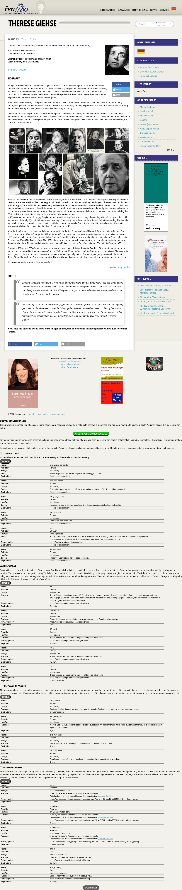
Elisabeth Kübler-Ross (150, 146)
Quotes (22, 70)
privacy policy (42, 414)
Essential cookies (10, 453)
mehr (169, 150)
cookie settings (57, 414)
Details (5, 461)
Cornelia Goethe (148, 133)
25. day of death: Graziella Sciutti (155, 301)
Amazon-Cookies (105, 796)
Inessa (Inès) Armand (150, 124)
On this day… (140, 10)
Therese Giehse (29, 39)
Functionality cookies (13, 686)
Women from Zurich (149, 67)
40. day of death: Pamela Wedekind (157, 313)
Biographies (107, 10)
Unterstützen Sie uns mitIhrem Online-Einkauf (69, 364)
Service (164, 10)
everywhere (161, 23)
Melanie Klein (146, 115)
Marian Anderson (148, 107)
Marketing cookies (11, 767)
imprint (30, 414)
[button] (121, 84)
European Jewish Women (152, 72)
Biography (12, 70)
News (153, 10)
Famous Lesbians (148, 76)
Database (124, 10)
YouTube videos (8, 566)
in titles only (161, 25)
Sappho (143, 120)
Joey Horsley (124, 267)
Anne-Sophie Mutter (149, 129)
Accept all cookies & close (91, 434)
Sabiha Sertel (146, 111)
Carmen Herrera (147, 141)
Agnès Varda (146, 137)
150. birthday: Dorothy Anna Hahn (156, 285)
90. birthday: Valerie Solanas (153, 297)
